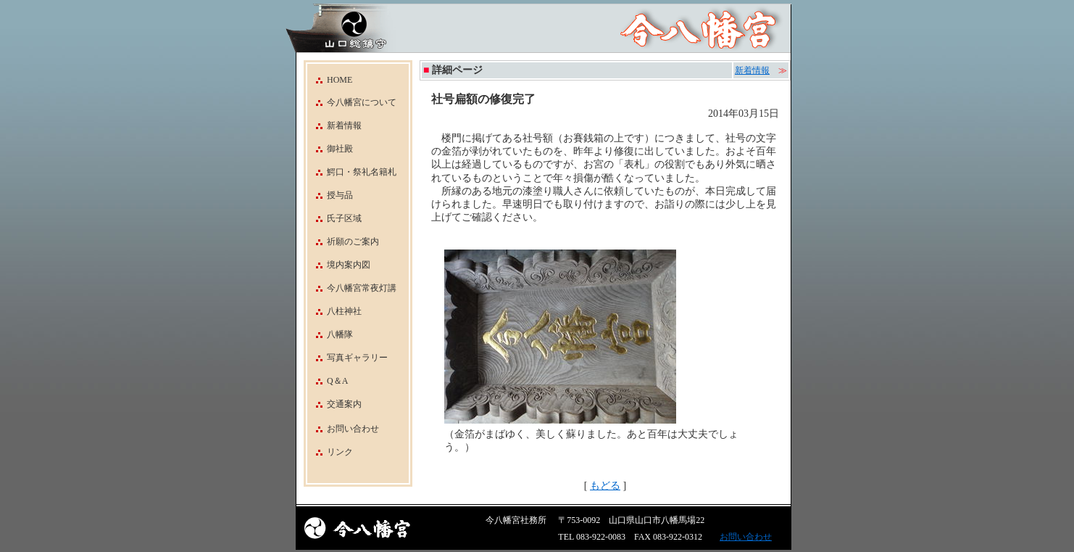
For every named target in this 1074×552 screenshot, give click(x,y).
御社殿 (330, 149)
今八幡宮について (351, 102)
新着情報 (334, 125)
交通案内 (334, 404)
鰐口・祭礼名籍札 (351, 172)
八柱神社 (334, 311)
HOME (329, 80)
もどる (605, 485)
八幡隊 (330, 334)
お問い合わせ (353, 429)
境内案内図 (338, 265)
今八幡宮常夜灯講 (351, 288)
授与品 (330, 195)
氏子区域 (334, 218)
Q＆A (327, 381)
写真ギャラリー (347, 358)
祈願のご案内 (343, 241)
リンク (340, 452)
